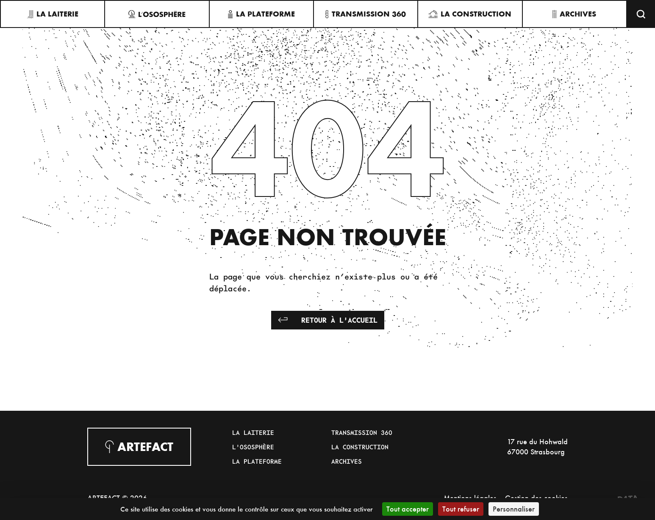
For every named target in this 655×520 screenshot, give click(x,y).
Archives (346, 461)
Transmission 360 (361, 432)
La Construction (360, 447)
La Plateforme (257, 461)
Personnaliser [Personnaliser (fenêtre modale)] (514, 508)
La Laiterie (253, 432)
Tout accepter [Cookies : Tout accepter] (407, 508)
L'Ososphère (253, 447)
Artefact (139, 447)
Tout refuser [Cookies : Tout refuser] (460, 508)
